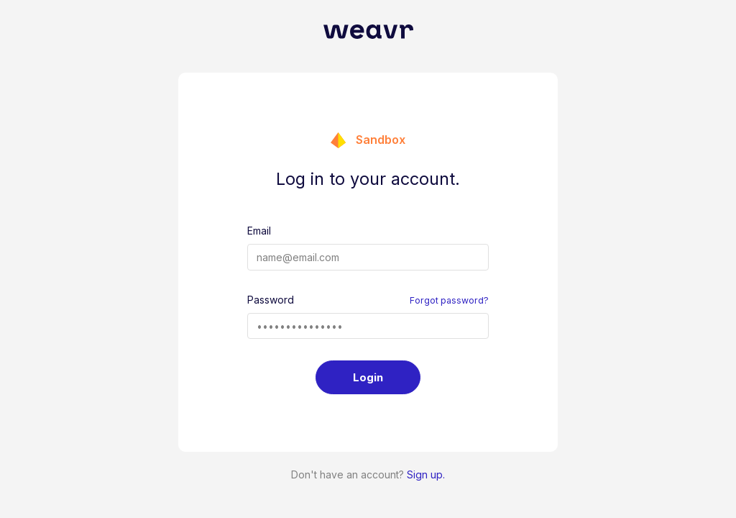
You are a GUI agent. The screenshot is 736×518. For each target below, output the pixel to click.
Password (270, 300)
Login (368, 377)
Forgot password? (449, 300)
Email (259, 230)
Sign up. (426, 474)
